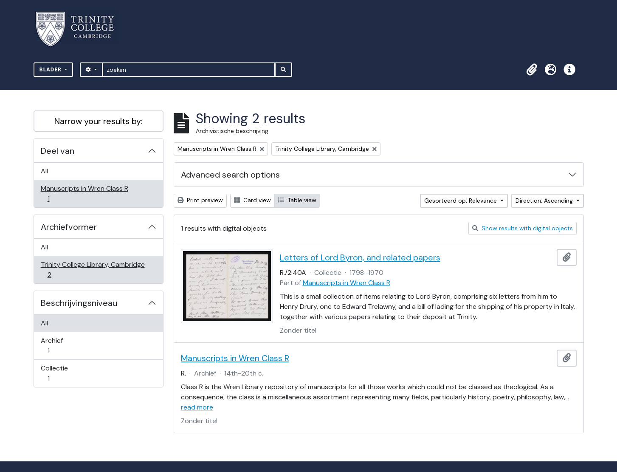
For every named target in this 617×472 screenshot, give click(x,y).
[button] (532, 69)
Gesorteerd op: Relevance (461, 200)
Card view (252, 200)
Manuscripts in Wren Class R (84, 193)
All (44, 171)
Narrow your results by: (98, 121)
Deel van (57, 150)
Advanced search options (230, 174)
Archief (54, 345)
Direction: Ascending (545, 200)
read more (197, 407)
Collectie (54, 373)
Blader (51, 69)
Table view (297, 200)
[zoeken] (188, 69)
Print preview (200, 200)
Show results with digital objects (522, 228)
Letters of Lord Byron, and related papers (360, 257)
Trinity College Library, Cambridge (92, 269)
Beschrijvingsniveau (79, 302)
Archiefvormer (69, 226)
